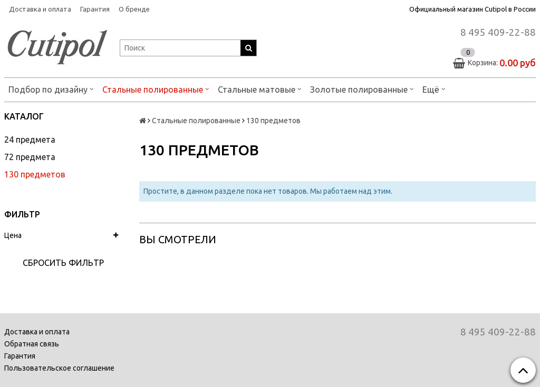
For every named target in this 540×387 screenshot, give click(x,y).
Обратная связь (31, 344)
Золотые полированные (362, 88)
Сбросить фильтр (63, 262)
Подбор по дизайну (51, 88)
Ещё (434, 88)
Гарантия (95, 9)
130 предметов (34, 174)
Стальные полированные (155, 88)
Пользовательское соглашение (59, 368)
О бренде (134, 9)
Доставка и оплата (40, 9)
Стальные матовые (260, 88)
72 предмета (29, 157)
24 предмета (29, 139)
